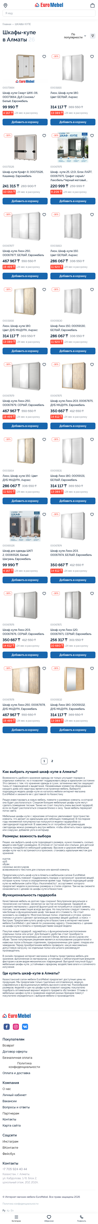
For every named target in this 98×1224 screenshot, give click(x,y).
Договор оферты (15, 1051)
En (12, 1210)
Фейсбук (9, 1154)
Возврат (8, 1045)
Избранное (49, 1218)
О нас (7, 1089)
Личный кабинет (15, 1095)
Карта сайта (12, 1125)
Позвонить (81, 1218)
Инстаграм (10, 1141)
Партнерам (11, 1113)
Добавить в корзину (25, 122)
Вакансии (10, 1101)
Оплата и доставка (16, 1073)
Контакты (9, 1119)
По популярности (75, 36)
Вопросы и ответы (16, 1107)
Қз (8, 1210)
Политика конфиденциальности (24, 1065)
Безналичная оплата (17, 1058)
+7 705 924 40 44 (15, 1169)
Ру (4, 1210)
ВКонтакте (10, 1148)
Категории (16, 1218)
